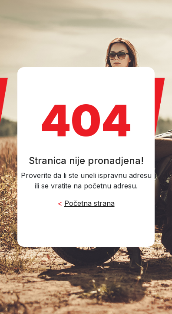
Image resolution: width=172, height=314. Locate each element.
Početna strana (89, 203)
